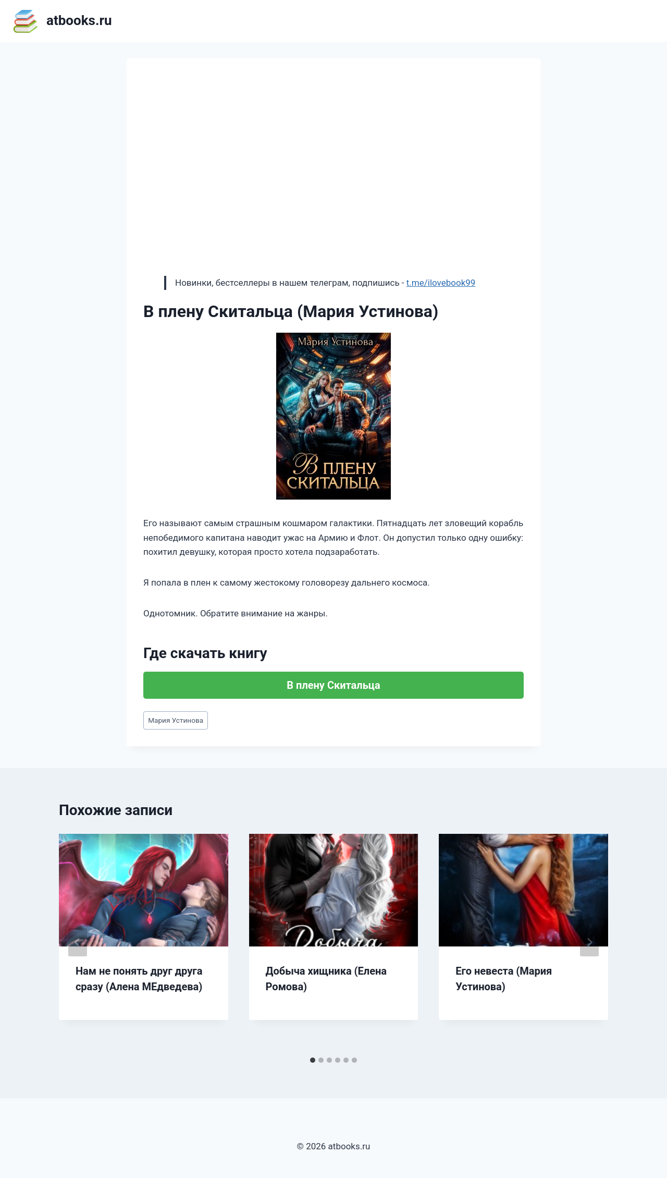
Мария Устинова (175, 720)
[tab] (312, 1060)
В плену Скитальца (333, 685)
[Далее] (589, 942)
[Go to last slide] (77, 942)
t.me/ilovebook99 (441, 282)
